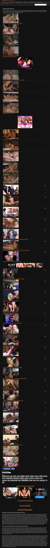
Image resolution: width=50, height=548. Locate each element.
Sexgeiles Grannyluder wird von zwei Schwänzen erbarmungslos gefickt (14, 378)
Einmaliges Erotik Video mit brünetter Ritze (10, 433)
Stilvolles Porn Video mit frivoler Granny (9, 161)
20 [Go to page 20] (12, 468)
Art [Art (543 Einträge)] (8, 476)
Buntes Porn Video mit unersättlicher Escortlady (11, 411)
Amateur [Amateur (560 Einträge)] (4, 476)
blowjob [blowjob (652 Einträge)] (22, 476)
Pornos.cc (6, 3)
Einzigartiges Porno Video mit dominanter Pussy (11, 150)
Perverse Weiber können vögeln (8, 356)
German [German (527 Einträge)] (22, 478)
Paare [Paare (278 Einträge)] (34, 480)
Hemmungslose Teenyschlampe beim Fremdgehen (11, 289)
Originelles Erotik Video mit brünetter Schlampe (11, 172)
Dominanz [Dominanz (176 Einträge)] (37, 476)
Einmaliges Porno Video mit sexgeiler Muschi (10, 34)
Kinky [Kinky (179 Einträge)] (41, 478)
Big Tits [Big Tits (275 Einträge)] (14, 476)
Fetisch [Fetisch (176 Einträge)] (3, 478)
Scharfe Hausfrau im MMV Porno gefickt (9, 389)
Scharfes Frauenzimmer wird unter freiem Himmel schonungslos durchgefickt (15, 239)
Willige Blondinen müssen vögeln (8, 228)
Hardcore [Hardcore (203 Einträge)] (26, 478)
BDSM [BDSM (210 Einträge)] (10, 476)
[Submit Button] (45, 5)
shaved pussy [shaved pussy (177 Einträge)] (42, 480)
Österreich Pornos (9, 0)
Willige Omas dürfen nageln (7, 102)
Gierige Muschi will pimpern (7, 139)
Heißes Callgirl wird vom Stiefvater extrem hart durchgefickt (12, 23)
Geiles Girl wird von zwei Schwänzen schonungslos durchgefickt (13, 278)
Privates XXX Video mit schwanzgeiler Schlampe (11, 345)
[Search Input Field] (40, 5)
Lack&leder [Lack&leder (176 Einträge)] (4, 480)
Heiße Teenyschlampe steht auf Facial (9, 45)
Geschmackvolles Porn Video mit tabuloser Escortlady (12, 261)
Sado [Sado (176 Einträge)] (37, 480)
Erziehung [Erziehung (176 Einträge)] (45, 476)
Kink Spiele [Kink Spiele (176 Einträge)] (37, 478)
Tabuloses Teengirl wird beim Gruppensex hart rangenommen (13, 400)
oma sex (14, 0)
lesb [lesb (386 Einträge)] (9, 480)
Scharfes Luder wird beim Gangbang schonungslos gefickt (12, 367)
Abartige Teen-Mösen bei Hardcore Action (10, 56)
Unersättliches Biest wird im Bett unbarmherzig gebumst (12, 323)
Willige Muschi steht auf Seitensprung (9, 183)
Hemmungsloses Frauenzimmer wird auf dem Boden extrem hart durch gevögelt (16, 250)
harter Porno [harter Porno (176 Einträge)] (31, 478)
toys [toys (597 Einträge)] (3, 482)
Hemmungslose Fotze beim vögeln (8, 113)
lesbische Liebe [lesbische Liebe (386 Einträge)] (14, 480)
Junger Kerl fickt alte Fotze (7, 422)
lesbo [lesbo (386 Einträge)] (19, 480)
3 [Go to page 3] (6, 468)
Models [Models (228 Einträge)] (30, 480)
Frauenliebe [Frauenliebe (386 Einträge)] (16, 478)
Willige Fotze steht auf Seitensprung (9, 334)
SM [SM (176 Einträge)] (46, 480)
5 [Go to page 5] (9, 468)
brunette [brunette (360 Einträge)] (27, 476)
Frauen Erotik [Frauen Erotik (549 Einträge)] (9, 478)
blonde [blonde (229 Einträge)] (18, 476)
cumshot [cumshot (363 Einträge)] (32, 476)
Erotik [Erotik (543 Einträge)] (40, 476)
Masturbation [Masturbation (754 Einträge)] (25, 480)
